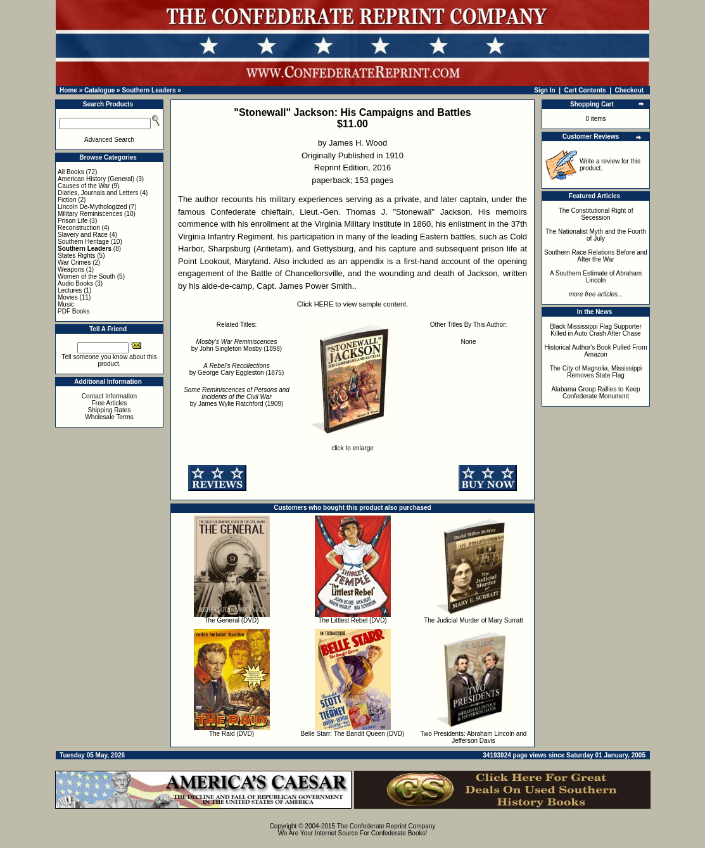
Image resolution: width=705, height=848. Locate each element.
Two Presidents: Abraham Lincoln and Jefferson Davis (474, 737)
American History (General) (96, 178)
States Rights (76, 255)
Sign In (544, 90)
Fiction (67, 199)
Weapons (71, 269)
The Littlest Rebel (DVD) (352, 620)
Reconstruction (79, 227)
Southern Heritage (83, 241)
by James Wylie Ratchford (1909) (236, 396)
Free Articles (109, 403)
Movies (68, 297)
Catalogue (99, 90)
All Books (71, 171)
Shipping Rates (109, 410)
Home (68, 90)
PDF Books (74, 311)
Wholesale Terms (109, 417)
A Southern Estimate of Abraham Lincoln (596, 277)
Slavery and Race (83, 234)
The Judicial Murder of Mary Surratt (473, 620)
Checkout (629, 90)
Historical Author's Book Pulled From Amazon (596, 351)
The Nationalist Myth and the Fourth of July (595, 235)
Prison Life (72, 220)
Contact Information (109, 396)
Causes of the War (84, 185)
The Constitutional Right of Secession (596, 214)
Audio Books (75, 283)
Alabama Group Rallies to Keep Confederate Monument (595, 393)
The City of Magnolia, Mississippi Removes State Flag (596, 372)
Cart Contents (585, 90)
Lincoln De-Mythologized (92, 206)
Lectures (70, 290)
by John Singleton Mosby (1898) (236, 345)
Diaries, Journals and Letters (98, 192)
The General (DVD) (231, 620)
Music (66, 304)
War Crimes (74, 262)
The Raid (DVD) (231, 733)
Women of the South (86, 276)
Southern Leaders (148, 90)
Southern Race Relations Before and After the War (595, 256)
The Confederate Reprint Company (386, 826)
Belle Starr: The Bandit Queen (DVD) (353, 733)
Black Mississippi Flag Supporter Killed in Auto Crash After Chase (596, 330)
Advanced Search (109, 139)
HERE (324, 304)
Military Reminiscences (90, 213)
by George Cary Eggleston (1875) (236, 369)
